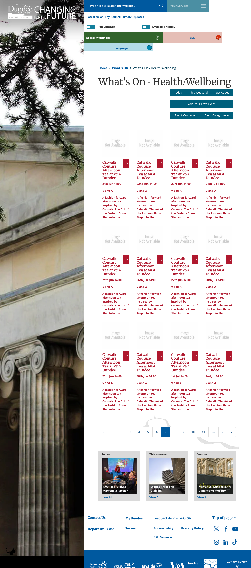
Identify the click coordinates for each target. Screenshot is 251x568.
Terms (131, 510)
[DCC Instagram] (216, 525)
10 (193, 414)
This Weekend (198, 75)
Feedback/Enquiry (167, 500)
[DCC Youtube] (235, 512)
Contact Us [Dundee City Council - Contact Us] (97, 500)
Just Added (222, 75)
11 (203, 414)
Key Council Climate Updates (124, 17)
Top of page (224, 500)
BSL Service (162, 519)
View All (107, 479)
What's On (120, 50)
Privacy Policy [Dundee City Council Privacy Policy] (192, 510)
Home (103, 50)
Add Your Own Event (201, 86)
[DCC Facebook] (226, 512)
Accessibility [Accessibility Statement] (163, 510)
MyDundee (134, 500)
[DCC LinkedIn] (226, 525)
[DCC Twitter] (216, 514)
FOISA (186, 500)
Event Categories (216, 97)
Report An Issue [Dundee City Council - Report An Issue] (101, 511)
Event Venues (185, 97)
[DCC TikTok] (235, 525)
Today (178, 75)
